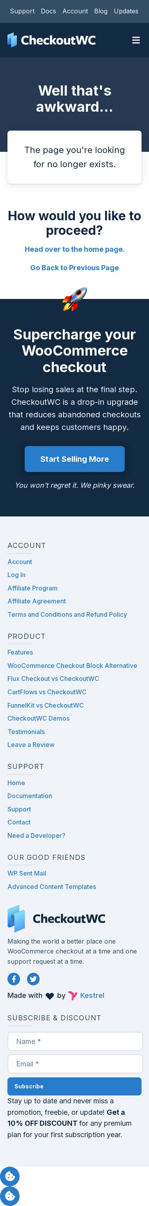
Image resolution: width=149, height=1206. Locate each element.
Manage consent (10, 1176)
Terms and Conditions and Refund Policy (67, 614)
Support (22, 11)
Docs (48, 11)
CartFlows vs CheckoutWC (47, 692)
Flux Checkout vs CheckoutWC (53, 678)
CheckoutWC (51, 40)
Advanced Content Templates (51, 887)
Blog (100, 11)
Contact (19, 822)
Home (16, 783)
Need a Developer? (36, 835)
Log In (16, 575)
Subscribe (29, 1086)
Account (75, 11)
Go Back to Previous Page (74, 268)
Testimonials (26, 732)
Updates (126, 11)
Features (20, 652)
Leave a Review (31, 745)
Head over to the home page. (75, 249)
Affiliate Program (32, 588)
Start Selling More (74, 459)
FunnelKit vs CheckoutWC (45, 705)
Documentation (29, 796)
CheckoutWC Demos (38, 718)
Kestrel (92, 995)
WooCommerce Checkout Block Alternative (72, 665)
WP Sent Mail (26, 873)
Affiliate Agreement (36, 601)
